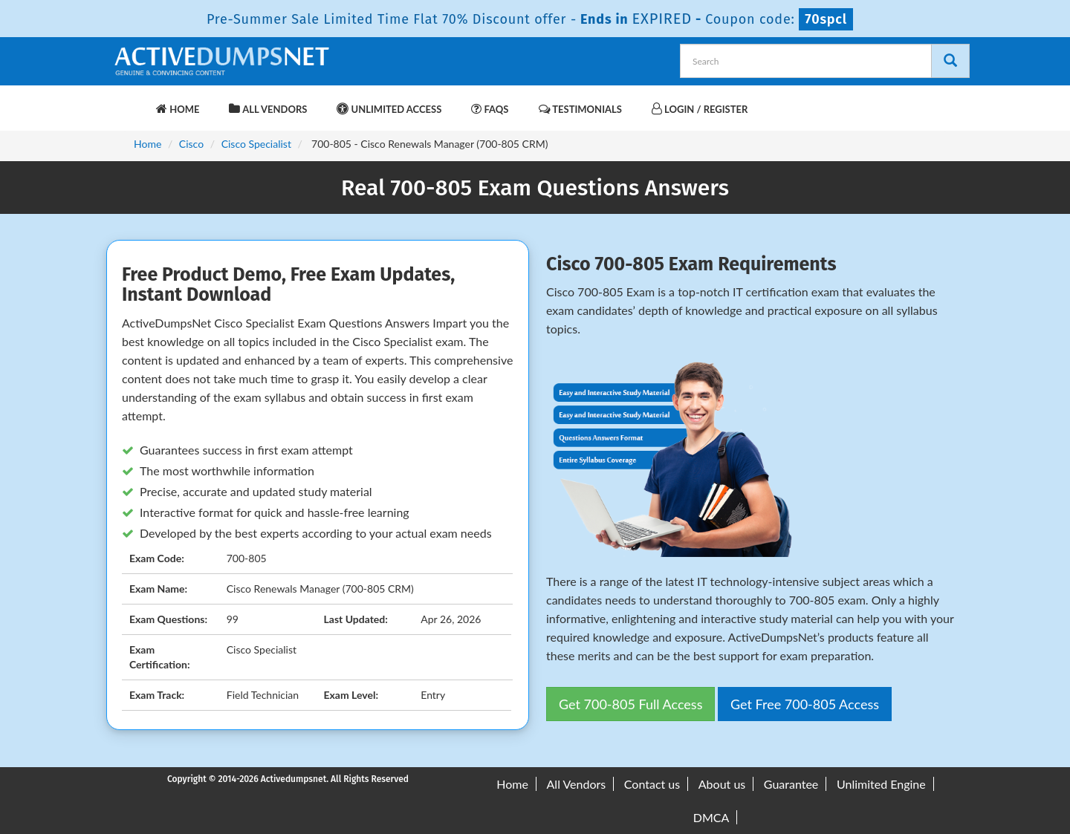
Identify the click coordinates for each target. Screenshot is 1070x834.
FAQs (489, 108)
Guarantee (791, 784)
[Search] (950, 61)
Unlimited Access (389, 108)
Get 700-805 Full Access (630, 704)
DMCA (711, 817)
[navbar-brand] (130, 101)
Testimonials (580, 108)
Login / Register (700, 108)
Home (177, 108)
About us (721, 784)
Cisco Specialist (256, 143)
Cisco (191, 143)
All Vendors (268, 108)
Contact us (652, 784)
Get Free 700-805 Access (804, 704)
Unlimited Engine (881, 784)
